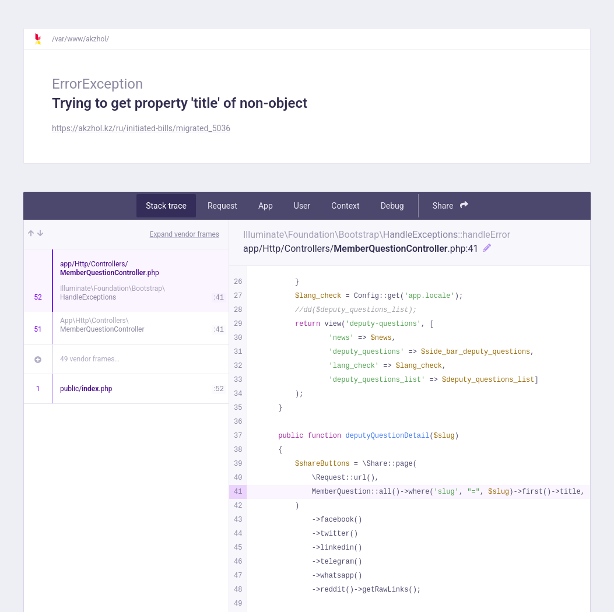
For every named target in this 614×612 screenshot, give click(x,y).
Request (222, 205)
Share (450, 205)
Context (345, 205)
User (302, 205)
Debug (392, 205)
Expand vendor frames (184, 234)
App (265, 205)
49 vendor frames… (89, 359)
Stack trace (166, 205)
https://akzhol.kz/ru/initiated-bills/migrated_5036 (141, 128)
